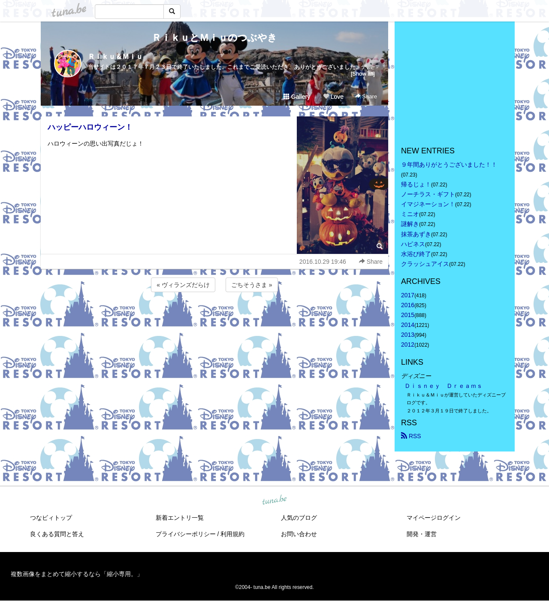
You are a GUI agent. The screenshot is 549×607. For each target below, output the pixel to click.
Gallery (297, 96)
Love (333, 96)
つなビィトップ (51, 517)
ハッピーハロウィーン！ (90, 127)
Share (366, 96)
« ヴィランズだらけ (183, 284)
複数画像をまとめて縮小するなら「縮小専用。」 (77, 573)
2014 (407, 324)
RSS (411, 436)
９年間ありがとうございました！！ (449, 164)
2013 (407, 334)
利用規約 (232, 534)
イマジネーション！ (428, 204)
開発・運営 (422, 534)
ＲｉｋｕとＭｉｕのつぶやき (214, 37)
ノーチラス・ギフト (428, 194)
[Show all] (363, 73)
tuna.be (274, 500)
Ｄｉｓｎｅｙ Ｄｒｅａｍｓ (443, 385)
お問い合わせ (299, 534)
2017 (407, 295)
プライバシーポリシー (186, 534)
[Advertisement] (214, 317)
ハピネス (413, 244)
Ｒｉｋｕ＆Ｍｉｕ (115, 56)
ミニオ (410, 213)
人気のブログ (299, 517)
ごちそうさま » (251, 284)
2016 (407, 305)
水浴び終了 (416, 253)
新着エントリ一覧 (180, 517)
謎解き (410, 223)
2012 (407, 344)
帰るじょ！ (416, 184)
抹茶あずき (416, 234)
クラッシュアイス (425, 263)
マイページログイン (434, 517)
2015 (407, 314)
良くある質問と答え (57, 534)
